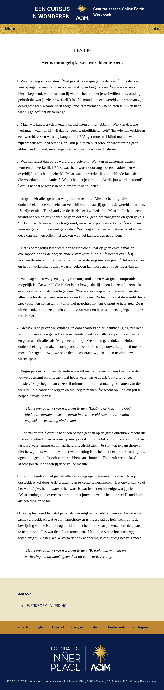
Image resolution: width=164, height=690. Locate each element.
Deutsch (21, 627)
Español (58, 627)
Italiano (95, 627)
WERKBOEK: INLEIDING (47, 606)
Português (140, 627)
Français (77, 627)
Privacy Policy (139, 681)
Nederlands (117, 627)
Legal (154, 681)
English (40, 627)
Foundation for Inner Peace (43, 681)
